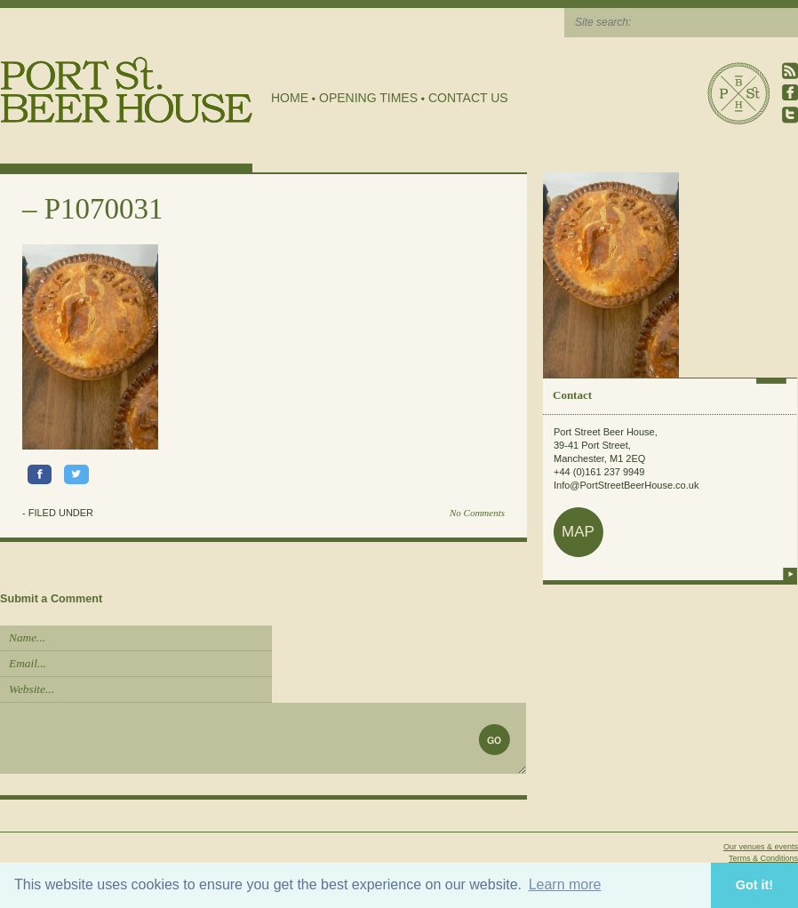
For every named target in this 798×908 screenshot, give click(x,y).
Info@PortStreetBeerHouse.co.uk (626, 485)
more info (790, 574)
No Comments (477, 512)
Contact (572, 395)
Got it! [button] (754, 885)
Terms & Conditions (763, 858)
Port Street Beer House (738, 93)
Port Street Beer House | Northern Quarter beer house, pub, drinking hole (126, 90)
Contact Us (468, 98)
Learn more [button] (565, 884)
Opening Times (368, 98)
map (578, 531)
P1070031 (104, 209)
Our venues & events (760, 846)
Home (289, 98)
